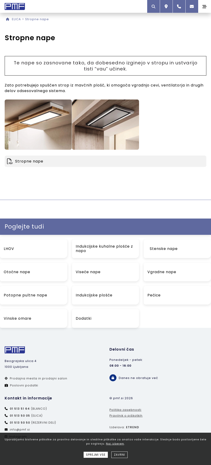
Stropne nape (37, 19)
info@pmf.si (17, 430)
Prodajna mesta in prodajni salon (36, 378)
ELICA (16, 19)
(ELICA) (24, 416)
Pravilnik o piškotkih (126, 416)
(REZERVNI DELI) (30, 423)
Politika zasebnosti (125, 410)
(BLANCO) (26, 409)
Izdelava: (124, 427)
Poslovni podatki (21, 385)
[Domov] (8, 19)
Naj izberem (115, 443)
